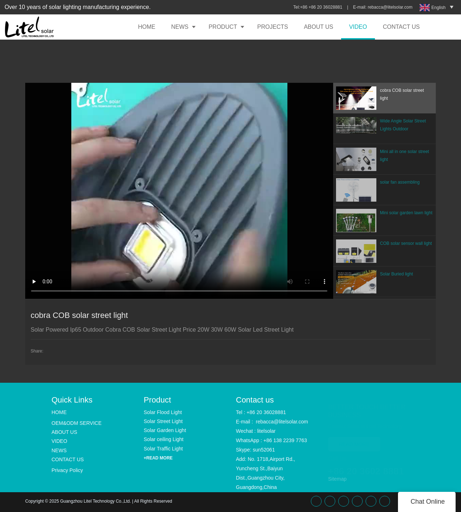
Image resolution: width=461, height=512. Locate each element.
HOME (146, 27)
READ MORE (354, 441)
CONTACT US (401, 27)
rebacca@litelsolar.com (391, 7)
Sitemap (337, 479)
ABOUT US (319, 27)
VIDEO (358, 27)
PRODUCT (223, 27)
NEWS (179, 27)
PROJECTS (272, 27)
